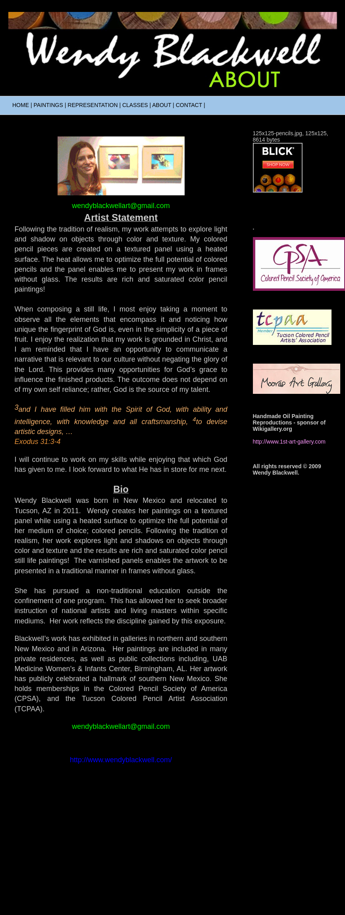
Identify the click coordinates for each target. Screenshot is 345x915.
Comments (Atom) (138, 849)
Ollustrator (172, 899)
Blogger (228, 899)
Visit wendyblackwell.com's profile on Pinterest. (288, 196)
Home (121, 828)
